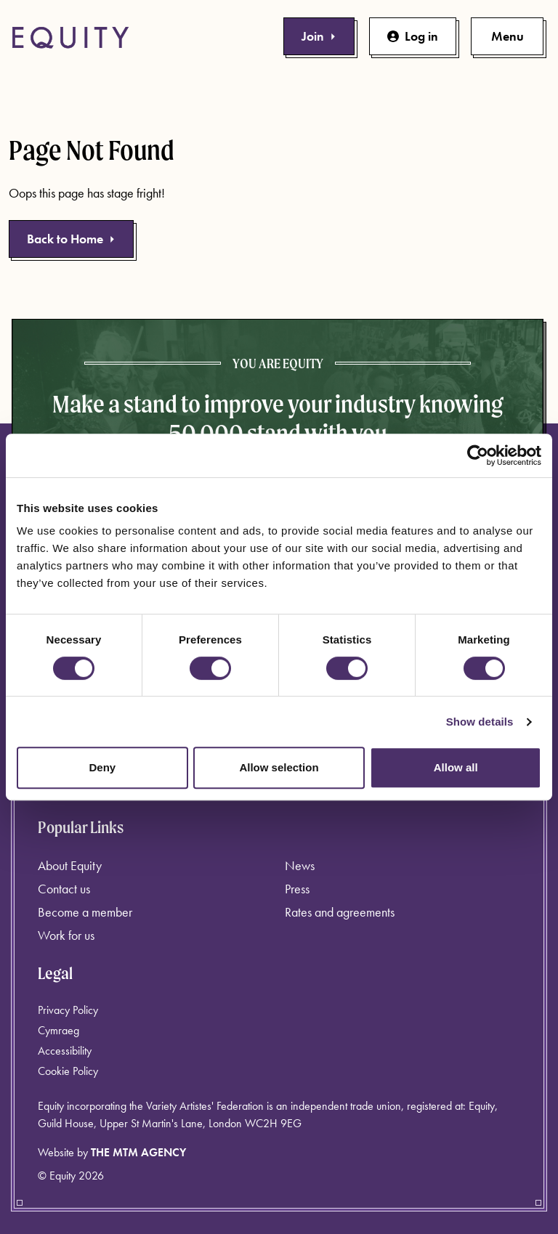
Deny (102, 767)
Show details (480, 721)
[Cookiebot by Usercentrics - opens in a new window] (477, 455)
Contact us (64, 888)
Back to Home (71, 238)
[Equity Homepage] (70, 37)
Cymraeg (58, 1030)
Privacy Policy (68, 1010)
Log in (412, 36)
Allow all (456, 767)
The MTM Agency (138, 1152)
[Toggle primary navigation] (507, 36)
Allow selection (278, 767)
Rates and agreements (340, 912)
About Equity (70, 865)
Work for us (66, 935)
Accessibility (65, 1050)
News (300, 865)
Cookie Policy (68, 1071)
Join (319, 36)
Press (297, 888)
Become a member (85, 912)
